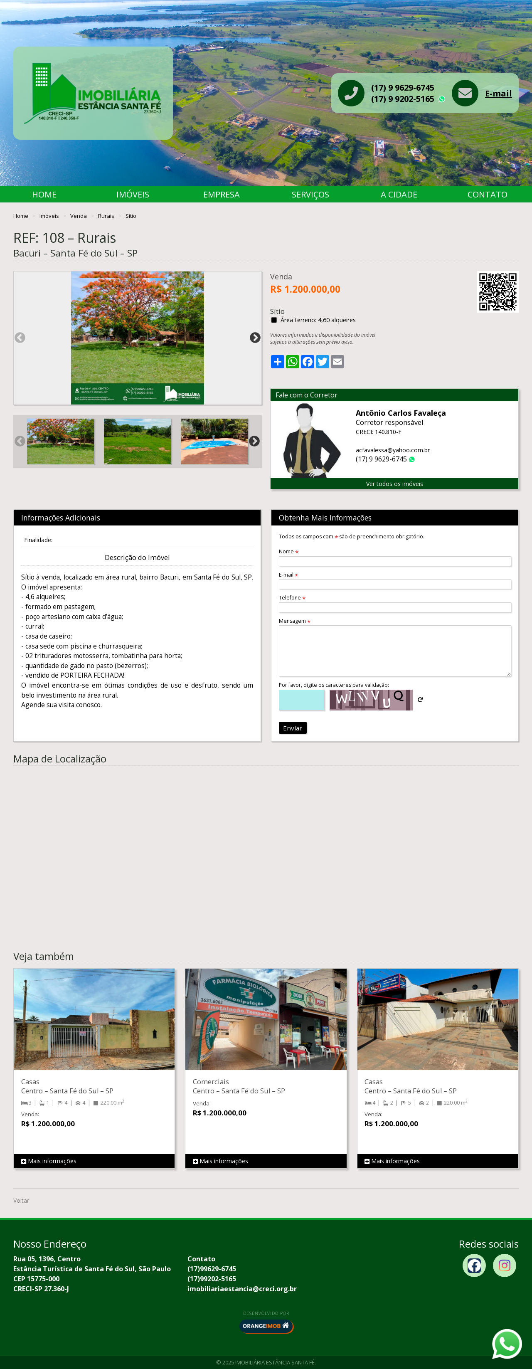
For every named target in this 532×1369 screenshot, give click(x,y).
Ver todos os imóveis (394, 484)
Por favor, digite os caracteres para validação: (334, 684)
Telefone (292, 597)
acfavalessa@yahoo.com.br (393, 450)
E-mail (498, 93)
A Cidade (399, 194)
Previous (20, 338)
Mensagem (294, 620)
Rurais (107, 216)
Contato (487, 194)
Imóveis (132, 194)
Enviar (292, 728)
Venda (79, 216)
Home (44, 194)
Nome (288, 551)
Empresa (221, 194)
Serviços (310, 194)
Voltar (21, 1200)
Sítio (131, 216)
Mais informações (48, 1161)
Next (255, 338)
